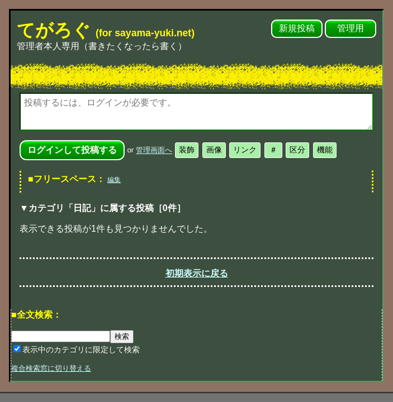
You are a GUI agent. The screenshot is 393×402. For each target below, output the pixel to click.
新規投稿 (297, 28)
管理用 (350, 28)
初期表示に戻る (196, 273)
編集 (114, 180)
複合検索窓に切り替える (51, 368)
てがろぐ (106, 30)
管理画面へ (154, 150)
